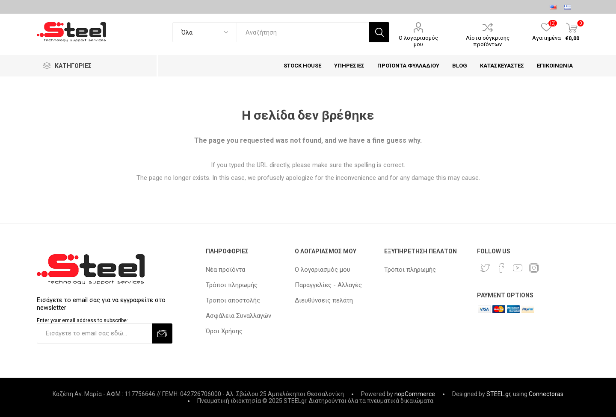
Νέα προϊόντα (225, 269)
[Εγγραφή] (94, 333)
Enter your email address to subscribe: (82, 320)
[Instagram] (534, 268)
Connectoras (546, 394)
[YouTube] (517, 268)
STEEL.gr (498, 394)
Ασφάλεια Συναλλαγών (238, 316)
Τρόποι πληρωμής (232, 285)
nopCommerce (414, 394)
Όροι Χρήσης (224, 331)
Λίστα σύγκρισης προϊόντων (487, 41)
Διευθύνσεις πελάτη (324, 300)
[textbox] (303, 32)
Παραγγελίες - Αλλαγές (328, 285)
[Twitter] (485, 268)
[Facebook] (501, 268)
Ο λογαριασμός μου (418, 41)
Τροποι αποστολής (233, 300)
